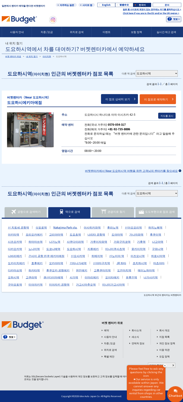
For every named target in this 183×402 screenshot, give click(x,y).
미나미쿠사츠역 (115, 248)
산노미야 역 (116, 255)
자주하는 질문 (67, 5)
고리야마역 (56, 234)
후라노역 (112, 227)
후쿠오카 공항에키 (58, 270)
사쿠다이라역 (75, 241)
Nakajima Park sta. (65, 227)
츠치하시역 (140, 263)
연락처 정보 (138, 343)
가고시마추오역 (86, 284)
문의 (167, 4)
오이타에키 (112, 277)
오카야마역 (56, 263)
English (106, 4)
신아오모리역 (133, 227)
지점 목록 (164, 336)
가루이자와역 (98, 241)
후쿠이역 (155, 234)
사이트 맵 (87, 5)
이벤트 (107, 32)
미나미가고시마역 (113, 284)
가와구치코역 (122, 241)
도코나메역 (53, 248)
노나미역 (34, 248)
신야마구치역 (101, 263)
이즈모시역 (138, 255)
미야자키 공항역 (59, 284)
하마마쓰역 (36, 241)
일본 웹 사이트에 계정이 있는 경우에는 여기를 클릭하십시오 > (152, 9)
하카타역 (34, 270)
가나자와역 (136, 234)
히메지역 (97, 255)
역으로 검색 (69, 211)
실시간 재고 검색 (166, 32)
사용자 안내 (17, 32)
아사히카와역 (92, 227)
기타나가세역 (78, 263)
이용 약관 (164, 349)
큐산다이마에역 (53, 277)
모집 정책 (164, 356)
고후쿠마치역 (102, 270)
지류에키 (93, 248)
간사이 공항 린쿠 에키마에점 (46, 255)
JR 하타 (121, 263)
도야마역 (117, 234)
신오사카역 (78, 255)
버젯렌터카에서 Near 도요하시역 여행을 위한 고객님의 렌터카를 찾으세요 (131, 171)
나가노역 (54, 241)
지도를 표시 (166, 115)
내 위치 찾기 (32, 56)
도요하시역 (74, 248)
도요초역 (75, 234)
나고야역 (157, 241)
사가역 (74, 277)
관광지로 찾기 (113, 211)
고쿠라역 (31, 277)
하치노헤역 (155, 227)
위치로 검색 (77, 32)
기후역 (141, 241)
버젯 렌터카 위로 (13, 56)
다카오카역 (15, 248)
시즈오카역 (15, 241)
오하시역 (13, 277)
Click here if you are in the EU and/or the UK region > (151, 13)
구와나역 (157, 248)
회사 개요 (164, 330)
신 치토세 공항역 (18, 227)
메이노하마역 (146, 270)
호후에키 (37, 263)
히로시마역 (158, 255)
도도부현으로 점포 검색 (156, 211)
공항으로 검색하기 (26, 211)
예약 (106, 330)
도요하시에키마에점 (29, 100)
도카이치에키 (16, 263)
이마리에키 (92, 277)
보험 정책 (136, 32)
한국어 (142, 4)
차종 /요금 (47, 32)
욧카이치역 (138, 248)
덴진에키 (81, 270)
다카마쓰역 (15, 270)
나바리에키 (15, 255)
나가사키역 (151, 277)
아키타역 (13, 234)
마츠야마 (159, 263)
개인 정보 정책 (167, 343)
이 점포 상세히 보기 (117, 99)
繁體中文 (124, 4)
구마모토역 (15, 284)
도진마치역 (124, 270)
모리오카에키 (34, 234)
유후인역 (131, 277)
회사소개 (136, 330)
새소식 (135, 336)
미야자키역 (36, 284)
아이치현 (47, 56)
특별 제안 (109, 356)
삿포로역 (41, 227)
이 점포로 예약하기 (156, 99)
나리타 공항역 (96, 234)
